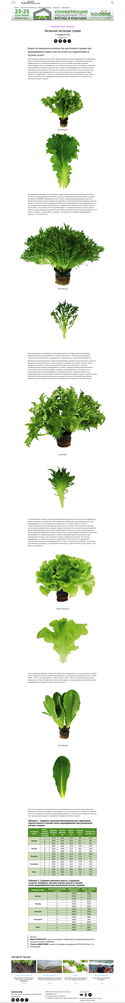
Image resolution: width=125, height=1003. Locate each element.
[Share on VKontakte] (56, 41)
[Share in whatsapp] (65, 41)
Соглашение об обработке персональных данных (61, 998)
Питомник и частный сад (55, 2)
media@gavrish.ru (51, 994)
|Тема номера (66, 26)
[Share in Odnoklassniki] (60, 41)
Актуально (83, 2)
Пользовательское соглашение (55, 996)
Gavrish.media (16, 992)
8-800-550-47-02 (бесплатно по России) (58, 992)
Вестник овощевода (71, 2)
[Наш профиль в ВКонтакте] (81, 996)
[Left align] (27, 2)
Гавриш (43, 2)
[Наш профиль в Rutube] (90, 996)
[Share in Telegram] (69, 41)
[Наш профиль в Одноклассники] (85, 996)
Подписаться (93, 2)
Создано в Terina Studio (87, 1000)
